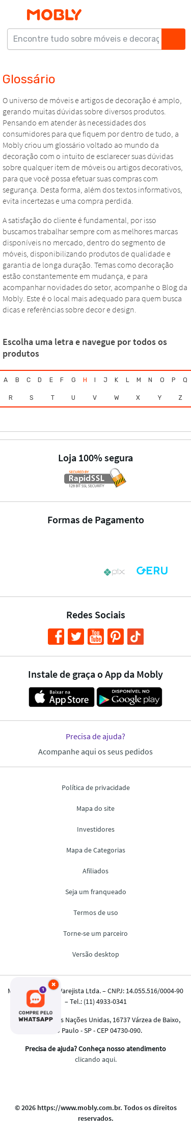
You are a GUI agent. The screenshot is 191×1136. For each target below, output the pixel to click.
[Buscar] (173, 39)
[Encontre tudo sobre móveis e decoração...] (87, 39)
